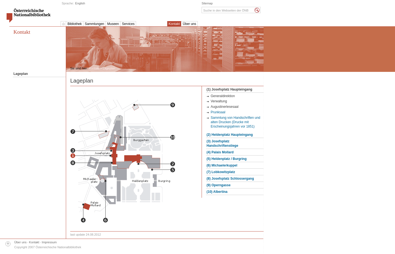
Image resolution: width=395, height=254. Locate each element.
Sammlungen (94, 24)
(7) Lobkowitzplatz (221, 172)
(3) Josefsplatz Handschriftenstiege (222, 143)
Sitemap (207, 3)
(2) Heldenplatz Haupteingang (230, 135)
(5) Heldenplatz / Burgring (227, 159)
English (80, 3)
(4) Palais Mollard (220, 152)
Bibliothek (74, 24)
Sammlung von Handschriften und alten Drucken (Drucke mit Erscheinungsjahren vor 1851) (235, 122)
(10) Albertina (217, 192)
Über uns (189, 24)
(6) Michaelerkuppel (222, 165)
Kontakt (174, 24)
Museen (113, 24)
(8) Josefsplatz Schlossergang (230, 178)
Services (128, 24)
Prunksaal (218, 112)
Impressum (49, 242)
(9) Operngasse (218, 185)
